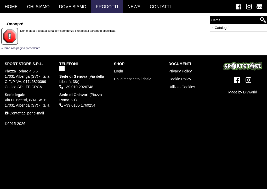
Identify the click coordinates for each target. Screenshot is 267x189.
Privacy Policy (180, 71)
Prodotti (107, 6)
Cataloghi (220, 27)
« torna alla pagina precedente (20, 48)
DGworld (250, 92)
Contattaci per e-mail (24, 113)
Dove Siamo (73, 6)
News (133, 6)
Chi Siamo (38, 6)
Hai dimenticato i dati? (132, 79)
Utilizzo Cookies (181, 87)
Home (11, 6)
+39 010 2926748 (76, 87)
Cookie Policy (179, 79)
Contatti (160, 6)
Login (118, 71)
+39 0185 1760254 (77, 105)
